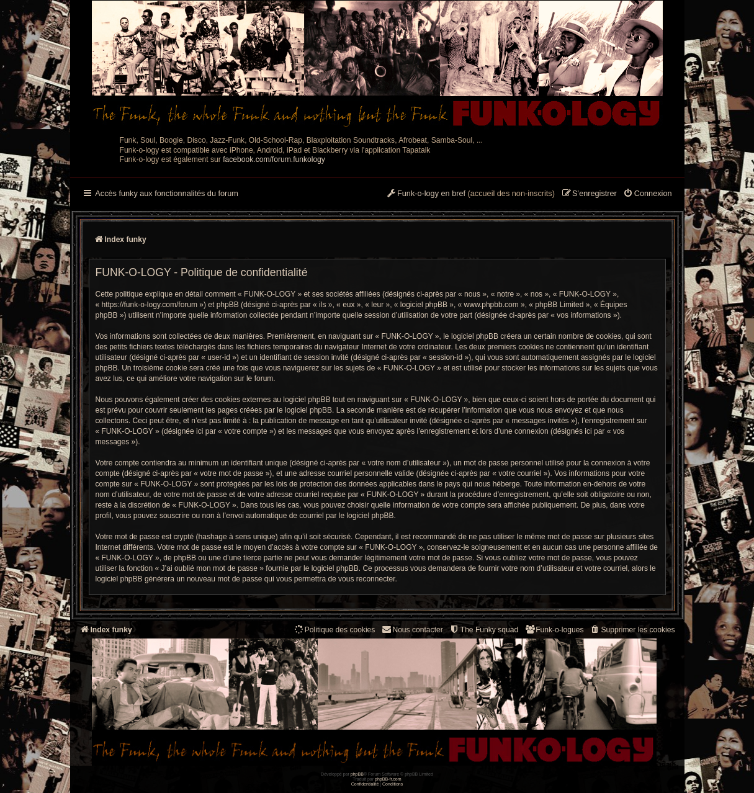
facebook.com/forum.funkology (274, 159)
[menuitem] (647, 194)
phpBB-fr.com (388, 779)
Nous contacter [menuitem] (411, 629)
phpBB (357, 774)
